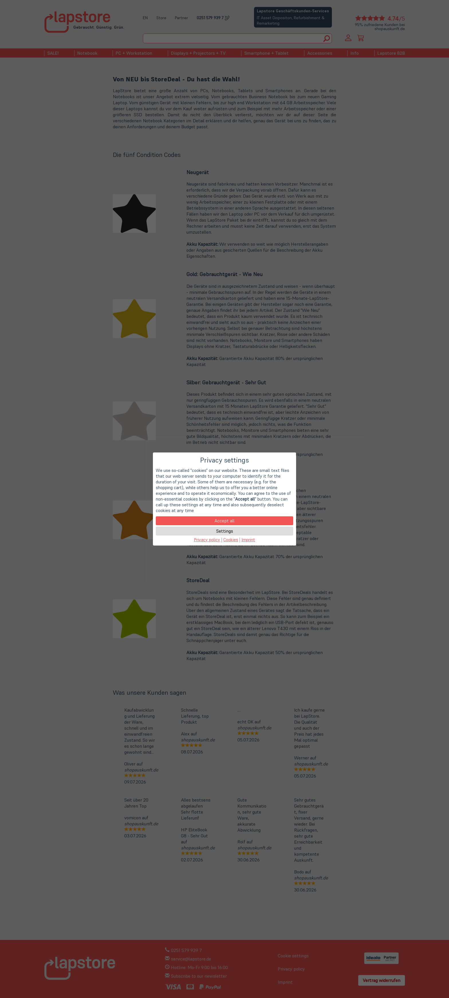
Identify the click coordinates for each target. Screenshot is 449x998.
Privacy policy (207, 539)
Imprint (248, 539)
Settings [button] (224, 531)
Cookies (230, 539)
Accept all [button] (224, 520)
